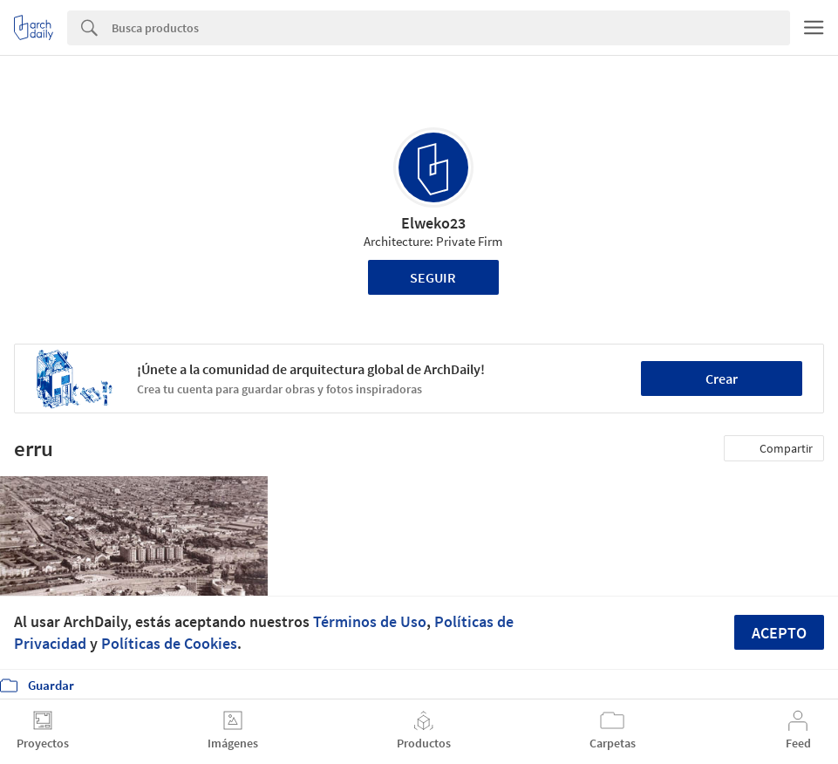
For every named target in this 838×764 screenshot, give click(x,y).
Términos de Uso (369, 621)
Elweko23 (433, 223)
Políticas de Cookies (169, 643)
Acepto (779, 633)
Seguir (433, 277)
